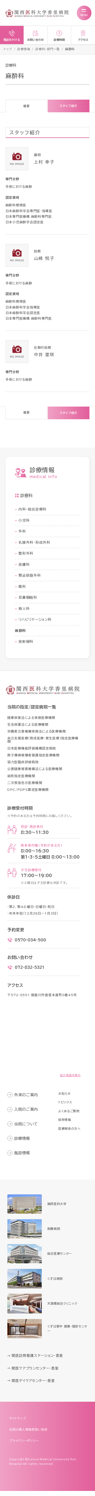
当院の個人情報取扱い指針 (30, 1434)
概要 (26, 106)
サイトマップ (18, 1423)
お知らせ (63, 1098)
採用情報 (64, 1124)
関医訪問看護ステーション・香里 (38, 1360)
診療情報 (23, 1143)
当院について (27, 1129)
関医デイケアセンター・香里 (34, 1386)
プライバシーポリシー (25, 1445)
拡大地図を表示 (70, 1080)
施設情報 (23, 1158)
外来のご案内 (27, 1100)
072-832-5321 (29, 972)
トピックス (64, 1107)
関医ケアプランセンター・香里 (36, 1373)
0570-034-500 (30, 945)
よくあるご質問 (68, 1116)
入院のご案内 (27, 1114)
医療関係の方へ (69, 1133)
